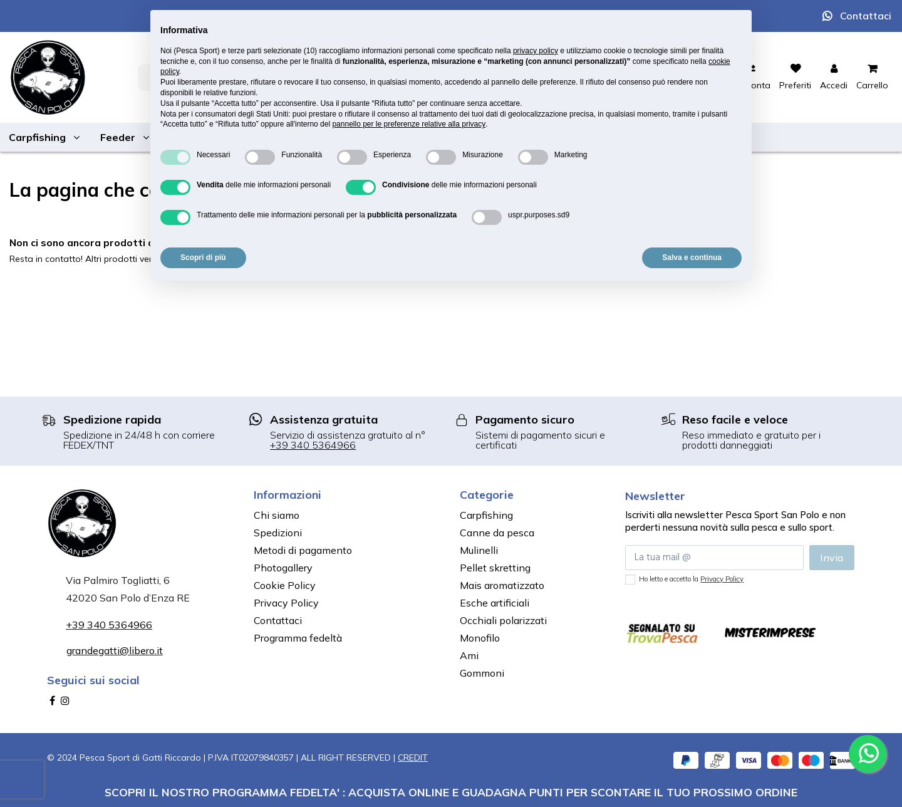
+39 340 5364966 (313, 445)
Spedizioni (278, 532)
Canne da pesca (497, 532)
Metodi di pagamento (303, 550)
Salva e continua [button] (692, 257)
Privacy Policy (286, 602)
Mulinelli (479, 550)
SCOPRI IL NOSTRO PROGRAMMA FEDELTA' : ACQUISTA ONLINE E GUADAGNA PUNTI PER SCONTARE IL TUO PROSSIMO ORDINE (451, 792)
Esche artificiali (494, 602)
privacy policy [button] (535, 50)
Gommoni (482, 673)
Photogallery (283, 567)
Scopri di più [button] (203, 257)
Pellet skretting (495, 567)
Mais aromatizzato (502, 585)
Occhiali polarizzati (503, 620)
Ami (469, 655)
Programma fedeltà (298, 638)
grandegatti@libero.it (114, 650)
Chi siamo (276, 515)
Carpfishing (486, 515)
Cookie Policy (285, 585)
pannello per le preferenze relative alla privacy (408, 124)
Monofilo (480, 638)
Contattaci (865, 15)
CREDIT (413, 757)
